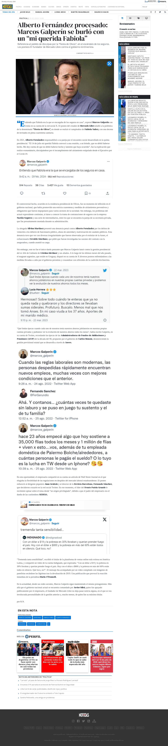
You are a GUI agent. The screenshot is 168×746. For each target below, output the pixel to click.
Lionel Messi (60, 12)
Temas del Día (8, 12)
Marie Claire (48, 728)
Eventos (83, 7)
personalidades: (24, 615)
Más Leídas (124, 44)
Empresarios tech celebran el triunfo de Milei (52, 505)
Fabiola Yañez (48, 617)
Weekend (78, 728)
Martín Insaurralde (80, 12)
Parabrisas (88, 728)
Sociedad (29, 7)
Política (19, 7)
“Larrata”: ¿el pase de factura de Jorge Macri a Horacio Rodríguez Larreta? (49, 680)
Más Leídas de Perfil (128, 97)
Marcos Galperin (25, 617)
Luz (116, 728)
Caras (39, 728)
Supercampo (100, 728)
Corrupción (41, 624)
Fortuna (59, 728)
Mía (122, 728)
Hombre (68, 728)
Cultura (57, 7)
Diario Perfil (29, 728)
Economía (39, 7)
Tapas (98, 7)
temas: (20, 621)
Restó (91, 7)
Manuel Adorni (42, 12)
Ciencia (66, 7)
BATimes (140, 728)
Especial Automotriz (112, 7)
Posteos (31, 624)
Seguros (22, 624)
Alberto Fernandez (63, 617)
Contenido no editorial (134, 7)
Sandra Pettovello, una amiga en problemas (37, 697)
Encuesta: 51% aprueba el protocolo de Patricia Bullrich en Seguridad (47, 685)
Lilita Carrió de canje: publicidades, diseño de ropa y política (43, 689)
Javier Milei (25, 12)
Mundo (49, 7)
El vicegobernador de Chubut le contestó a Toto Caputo (42, 693)
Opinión (74, 7)
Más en (29, 636)
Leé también (35, 502)
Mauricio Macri (101, 12)
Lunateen (130, 728)
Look (110, 728)
